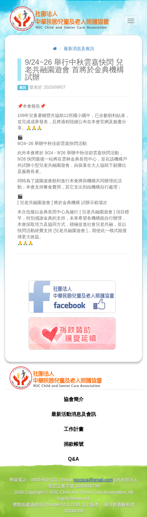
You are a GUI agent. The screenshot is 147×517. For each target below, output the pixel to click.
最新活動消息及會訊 (73, 414)
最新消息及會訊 (79, 48)
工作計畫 (74, 429)
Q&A (73, 459)
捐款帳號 (74, 444)
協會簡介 (74, 399)
